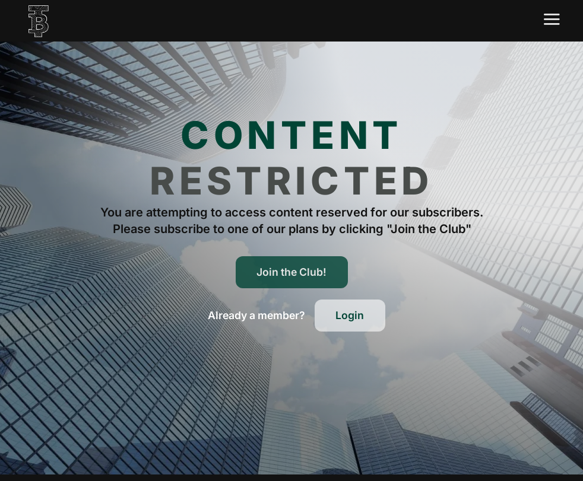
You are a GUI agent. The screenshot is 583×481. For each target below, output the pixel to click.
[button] (256, 315)
